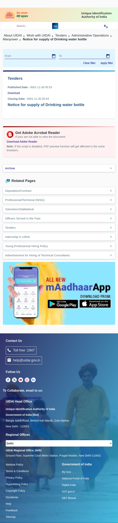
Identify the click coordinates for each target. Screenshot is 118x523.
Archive (10, 168)
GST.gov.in (68, 491)
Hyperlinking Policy (17, 484)
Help (8, 503)
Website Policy (14, 464)
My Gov (66, 471)
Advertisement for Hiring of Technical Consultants (37, 255)
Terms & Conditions (17, 471)
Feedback (11, 510)
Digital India (69, 484)
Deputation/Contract (18, 190)
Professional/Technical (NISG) (25, 200)
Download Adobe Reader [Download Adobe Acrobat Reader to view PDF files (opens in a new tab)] (22, 141)
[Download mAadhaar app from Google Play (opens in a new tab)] (59, 293)
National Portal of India (75, 478)
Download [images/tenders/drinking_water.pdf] (14, 93)
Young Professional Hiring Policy (26, 246)
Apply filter (107, 63)
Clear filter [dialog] (89, 63)
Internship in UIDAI (17, 236)
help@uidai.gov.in (23, 360)
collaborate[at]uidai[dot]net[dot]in (22, 397)
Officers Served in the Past (22, 218)
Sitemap (11, 516)
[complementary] (8, 380)
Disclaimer (12, 497)
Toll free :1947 (21, 350)
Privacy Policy (14, 477)
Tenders (10, 227)
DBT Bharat (69, 498)
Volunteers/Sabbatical (19, 209)
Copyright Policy (15, 490)
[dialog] (54, 56)
